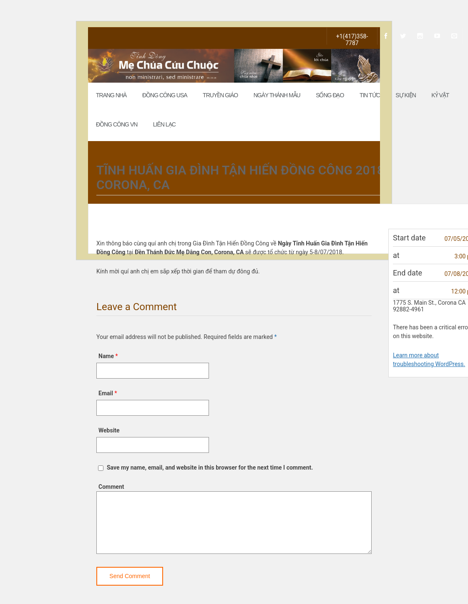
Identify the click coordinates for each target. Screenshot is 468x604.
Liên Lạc (164, 124)
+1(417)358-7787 (352, 39)
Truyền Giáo (220, 95)
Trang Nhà (111, 95)
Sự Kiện (405, 95)
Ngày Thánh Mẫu (277, 95)
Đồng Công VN (116, 124)
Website (109, 430)
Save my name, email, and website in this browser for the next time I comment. (210, 467)
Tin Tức (370, 95)
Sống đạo (330, 95)
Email (105, 393)
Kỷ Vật (440, 95)
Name (106, 356)
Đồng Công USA (164, 95)
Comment (111, 486)
